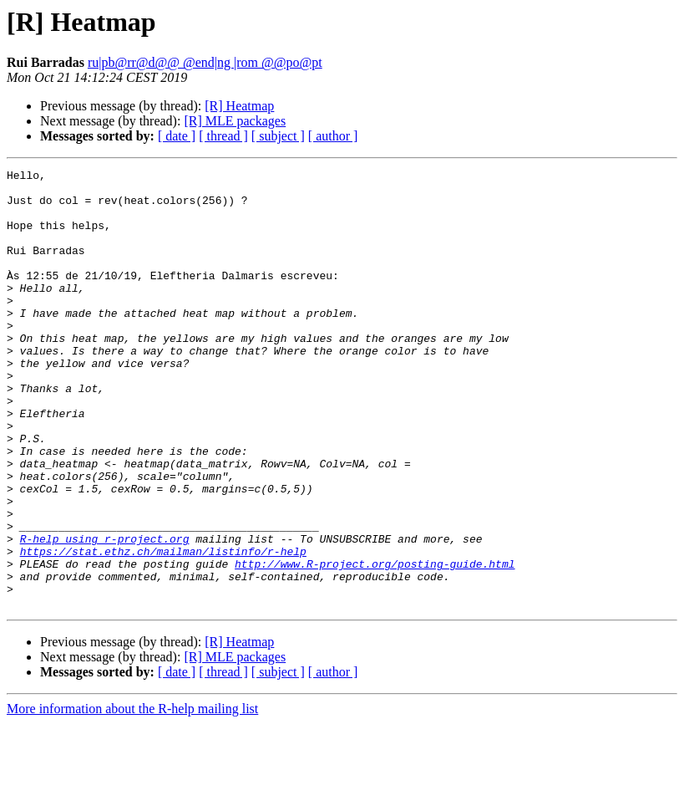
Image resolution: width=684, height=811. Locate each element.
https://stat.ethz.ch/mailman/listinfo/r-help (163, 628)
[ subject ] (278, 136)
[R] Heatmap (239, 106)
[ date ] (176, 136)
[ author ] (333, 136)
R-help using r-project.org (105, 613)
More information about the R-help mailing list (132, 796)
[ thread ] (223, 136)
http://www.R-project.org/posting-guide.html (374, 643)
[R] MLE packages (235, 121)
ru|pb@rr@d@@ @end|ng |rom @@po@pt (205, 62)
